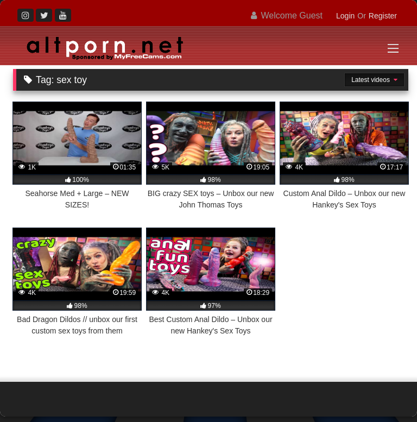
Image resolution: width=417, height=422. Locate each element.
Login (345, 15)
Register (383, 15)
